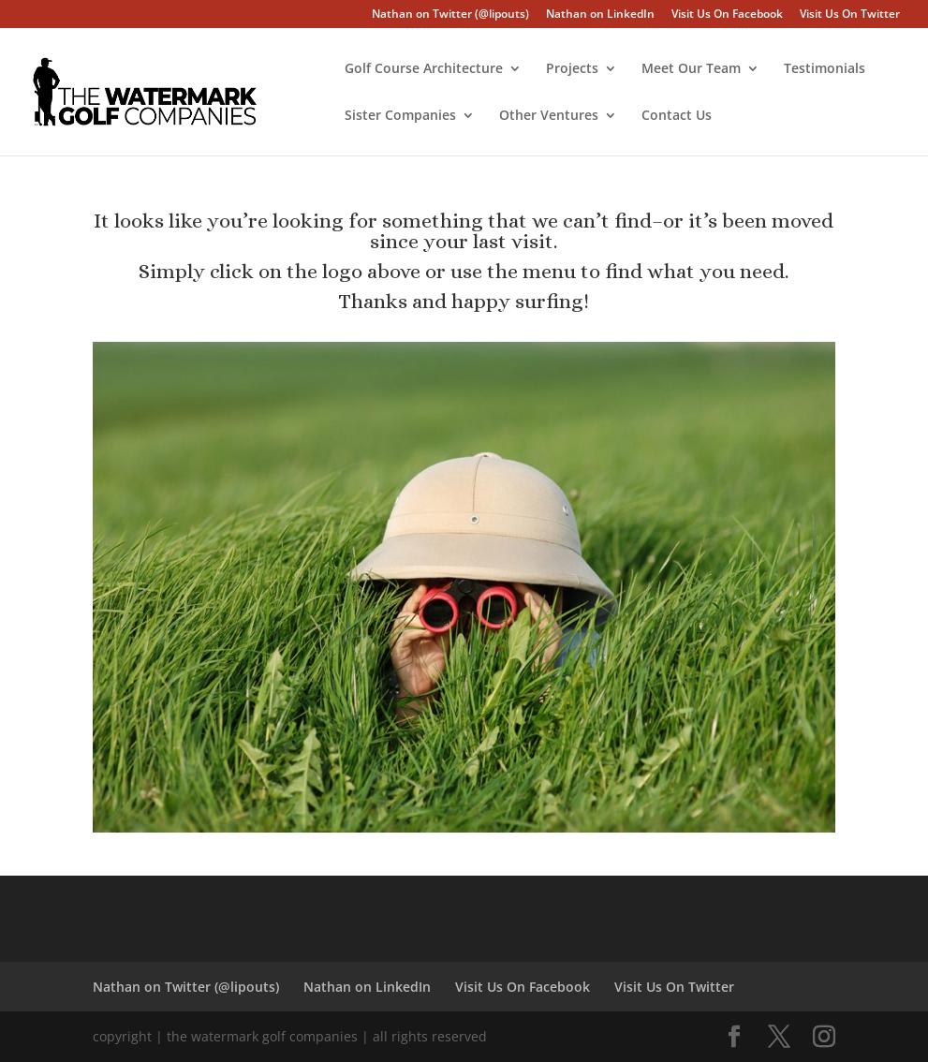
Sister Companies (400, 116)
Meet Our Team (691, 69)
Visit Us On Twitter (850, 15)
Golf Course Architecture (424, 69)
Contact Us (676, 116)
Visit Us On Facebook (727, 15)
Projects (572, 69)
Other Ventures (548, 116)
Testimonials (824, 69)
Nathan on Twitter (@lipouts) (450, 15)
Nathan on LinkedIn (600, 15)
